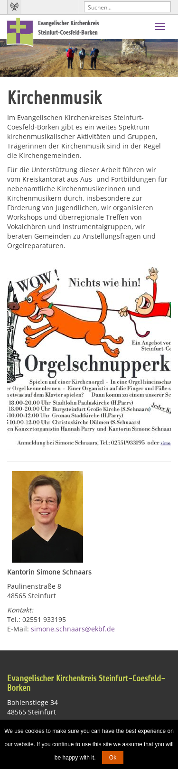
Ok (112, 757)
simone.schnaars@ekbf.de (73, 628)
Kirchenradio (14, 7)
